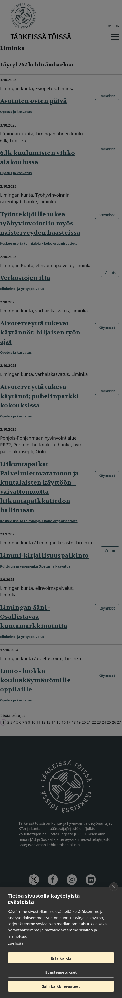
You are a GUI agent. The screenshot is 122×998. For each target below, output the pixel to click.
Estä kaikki (60, 958)
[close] (113, 886)
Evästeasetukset (61, 972)
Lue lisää (15, 943)
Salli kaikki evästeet (61, 986)
